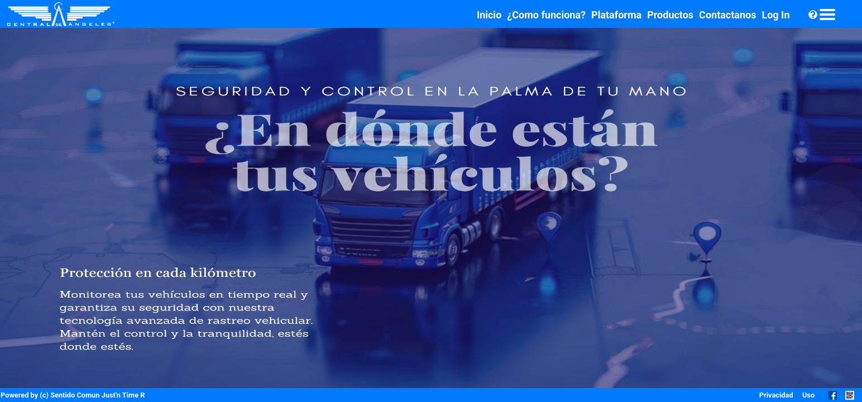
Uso (808, 395)
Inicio (489, 15)
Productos (670, 15)
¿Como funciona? (546, 15)
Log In (775, 15)
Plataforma (616, 15)
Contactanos (727, 15)
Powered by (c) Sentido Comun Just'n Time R (73, 395)
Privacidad (776, 395)
